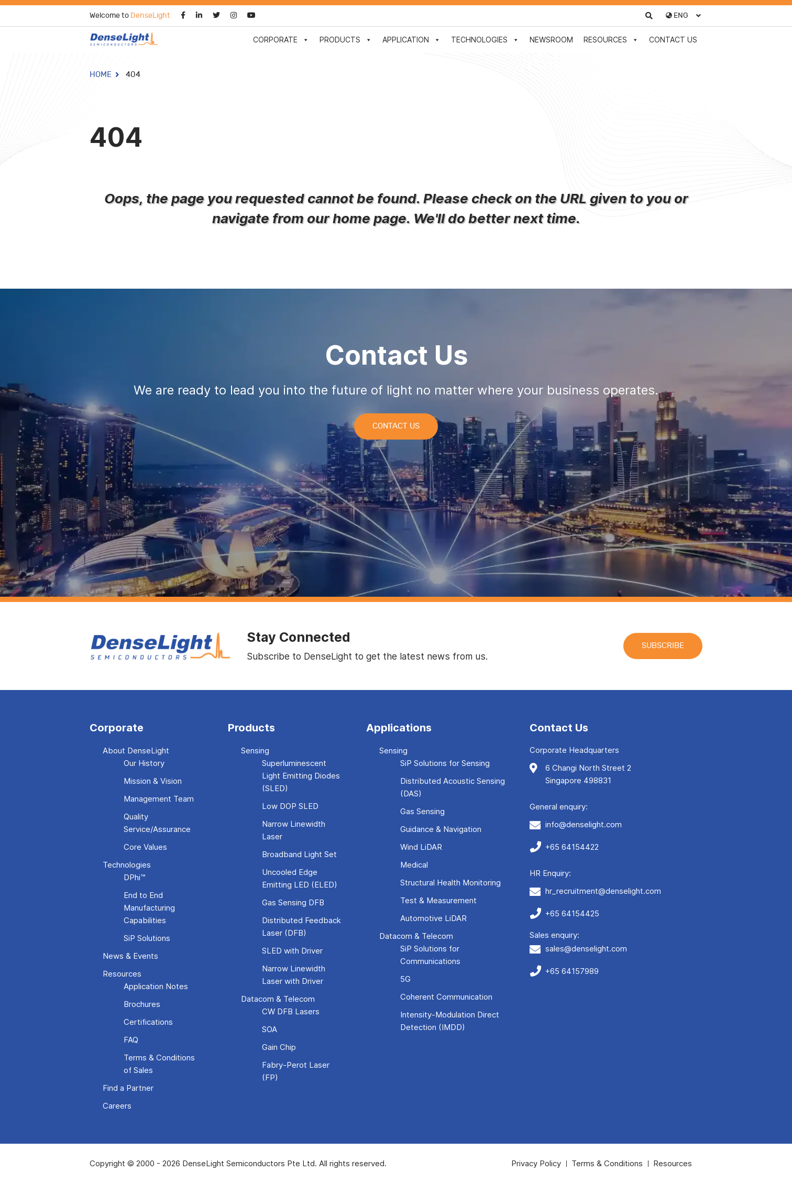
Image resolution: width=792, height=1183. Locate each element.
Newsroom (551, 39)
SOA (269, 1029)
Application (411, 39)
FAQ (131, 1040)
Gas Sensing (422, 811)
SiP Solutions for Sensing (445, 763)
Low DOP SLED (290, 806)
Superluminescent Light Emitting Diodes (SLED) (301, 775)
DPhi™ (134, 877)
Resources (611, 39)
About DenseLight (136, 750)
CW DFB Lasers (291, 1011)
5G (405, 979)
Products (346, 39)
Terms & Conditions (607, 1163)
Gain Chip (279, 1047)
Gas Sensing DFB (293, 902)
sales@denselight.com (586, 949)
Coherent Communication (446, 997)
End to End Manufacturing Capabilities (149, 907)
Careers (117, 1106)
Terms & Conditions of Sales (159, 1064)
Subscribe (663, 645)
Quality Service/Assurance (157, 823)
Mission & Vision (153, 781)
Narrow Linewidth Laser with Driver (293, 974)
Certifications (148, 1022)
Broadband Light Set (299, 854)
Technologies (485, 39)
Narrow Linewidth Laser (293, 830)
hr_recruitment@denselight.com (603, 891)
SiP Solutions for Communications (430, 955)
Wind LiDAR (421, 847)
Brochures (142, 1004)
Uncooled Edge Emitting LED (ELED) (299, 878)
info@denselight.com (583, 824)
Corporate (281, 39)
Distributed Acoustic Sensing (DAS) (452, 787)
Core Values (145, 847)
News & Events (130, 956)
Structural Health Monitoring (450, 883)
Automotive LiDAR (433, 918)
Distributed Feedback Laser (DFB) (301, 926)
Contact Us (673, 39)
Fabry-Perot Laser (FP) (295, 1071)
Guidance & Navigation (440, 829)
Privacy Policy (536, 1163)
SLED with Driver (292, 951)
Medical (414, 865)
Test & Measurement (438, 900)
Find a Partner (128, 1088)
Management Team (159, 799)
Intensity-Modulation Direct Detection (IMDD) (449, 1021)
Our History (144, 763)
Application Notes (156, 986)
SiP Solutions (147, 938)
